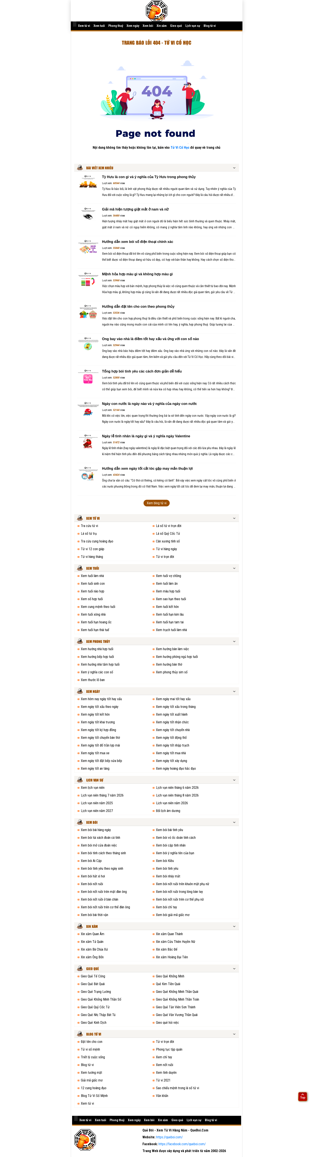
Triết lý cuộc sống (93, 1057)
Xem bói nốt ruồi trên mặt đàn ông (104, 892)
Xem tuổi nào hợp (92, 591)
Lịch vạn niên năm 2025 (97, 803)
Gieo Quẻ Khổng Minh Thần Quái (177, 992)
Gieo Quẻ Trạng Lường (96, 992)
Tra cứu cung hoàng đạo (97, 541)
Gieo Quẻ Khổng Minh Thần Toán (177, 999)
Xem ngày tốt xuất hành (171, 714)
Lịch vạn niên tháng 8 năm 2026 (177, 795)
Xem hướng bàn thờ (169, 664)
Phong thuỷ (115, 25)
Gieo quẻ (176, 25)
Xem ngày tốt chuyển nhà (173, 730)
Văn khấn (162, 1096)
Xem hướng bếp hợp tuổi (97, 657)
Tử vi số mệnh (90, 1049)
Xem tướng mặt (91, 1073)
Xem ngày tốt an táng (95, 768)
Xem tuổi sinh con (93, 584)
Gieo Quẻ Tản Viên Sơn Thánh (175, 1007)
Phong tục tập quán (169, 1049)
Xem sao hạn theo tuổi (171, 599)
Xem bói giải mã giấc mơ (172, 915)
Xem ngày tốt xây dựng (171, 761)
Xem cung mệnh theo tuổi (98, 607)
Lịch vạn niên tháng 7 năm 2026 (102, 795)
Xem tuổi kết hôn (167, 607)
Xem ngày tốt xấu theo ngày (99, 707)
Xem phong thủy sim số (171, 672)
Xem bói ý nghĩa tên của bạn (175, 853)
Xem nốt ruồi (164, 1065)
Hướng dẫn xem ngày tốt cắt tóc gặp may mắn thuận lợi (147, 468)
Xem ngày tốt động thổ (171, 738)
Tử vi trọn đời (165, 557)
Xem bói (148, 25)
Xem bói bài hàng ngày (96, 830)
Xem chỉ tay (164, 1057)
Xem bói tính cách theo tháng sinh (103, 853)
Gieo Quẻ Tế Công (93, 976)
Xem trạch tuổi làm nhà (171, 630)
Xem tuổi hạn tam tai (170, 622)
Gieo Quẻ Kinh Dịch (93, 1023)
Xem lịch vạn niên (92, 788)
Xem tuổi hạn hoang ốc (96, 622)
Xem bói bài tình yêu (169, 830)
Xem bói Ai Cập (91, 861)
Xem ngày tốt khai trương (98, 722)
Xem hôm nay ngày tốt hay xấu (101, 699)
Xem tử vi (84, 25)
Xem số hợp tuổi (92, 599)
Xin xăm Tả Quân (92, 942)
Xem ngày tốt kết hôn (95, 714)
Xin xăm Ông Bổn (92, 957)
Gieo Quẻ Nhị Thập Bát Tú (98, 1015)
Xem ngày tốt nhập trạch (172, 745)
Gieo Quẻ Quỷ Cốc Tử (95, 1007)
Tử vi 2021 (163, 1080)
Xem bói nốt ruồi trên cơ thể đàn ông (105, 907)
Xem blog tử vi (156, 503)
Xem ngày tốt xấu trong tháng (176, 707)
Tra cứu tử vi (89, 526)
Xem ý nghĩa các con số (97, 672)
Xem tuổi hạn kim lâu (170, 614)
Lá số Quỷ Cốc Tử (168, 534)
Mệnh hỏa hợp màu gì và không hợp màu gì (137, 274)
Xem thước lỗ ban (93, 680)
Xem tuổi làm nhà (92, 576)
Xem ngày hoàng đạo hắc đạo (176, 768)
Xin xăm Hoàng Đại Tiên (172, 957)
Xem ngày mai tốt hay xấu (173, 699)
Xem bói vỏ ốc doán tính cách (176, 838)
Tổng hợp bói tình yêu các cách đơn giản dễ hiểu (142, 371)
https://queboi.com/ (169, 1137)
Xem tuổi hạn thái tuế (95, 630)
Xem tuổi (99, 25)
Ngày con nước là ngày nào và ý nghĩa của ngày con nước (149, 404)
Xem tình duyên (166, 1073)
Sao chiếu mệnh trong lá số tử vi (177, 1088)
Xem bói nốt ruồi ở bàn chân (99, 899)
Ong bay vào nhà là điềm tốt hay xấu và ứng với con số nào (150, 339)
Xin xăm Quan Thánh (169, 934)
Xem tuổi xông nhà (93, 614)
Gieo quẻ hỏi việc (167, 1023)
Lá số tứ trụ (89, 534)
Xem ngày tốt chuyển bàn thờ (100, 738)
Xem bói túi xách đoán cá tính (100, 838)
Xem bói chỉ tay (166, 907)
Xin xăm (162, 25)
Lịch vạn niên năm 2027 (97, 811)
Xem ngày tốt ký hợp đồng (98, 730)
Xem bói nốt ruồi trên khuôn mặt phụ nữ (182, 884)
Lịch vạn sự (192, 25)
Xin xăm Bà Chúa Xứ (94, 949)
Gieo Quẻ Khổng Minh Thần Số (101, 999)
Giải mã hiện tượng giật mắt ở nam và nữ (135, 209)
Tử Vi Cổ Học (180, 147)
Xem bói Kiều (165, 861)
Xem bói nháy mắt (168, 876)
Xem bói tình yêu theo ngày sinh (102, 868)
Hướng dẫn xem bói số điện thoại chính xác (137, 242)
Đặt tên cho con (91, 1042)
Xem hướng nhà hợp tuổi (97, 649)
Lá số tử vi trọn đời (168, 526)
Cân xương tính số (168, 541)
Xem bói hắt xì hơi (93, 876)
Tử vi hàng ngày (166, 549)
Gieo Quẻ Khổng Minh (170, 976)
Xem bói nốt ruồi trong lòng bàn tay (179, 892)
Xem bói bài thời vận (94, 915)
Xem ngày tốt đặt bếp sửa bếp (101, 761)
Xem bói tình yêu (167, 868)
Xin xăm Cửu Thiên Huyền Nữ (175, 942)
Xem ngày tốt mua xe (95, 753)
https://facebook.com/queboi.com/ (182, 1144)
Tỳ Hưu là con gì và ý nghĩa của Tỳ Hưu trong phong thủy (149, 177)
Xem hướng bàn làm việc (172, 649)
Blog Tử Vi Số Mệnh (94, 1096)
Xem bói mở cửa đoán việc (99, 845)
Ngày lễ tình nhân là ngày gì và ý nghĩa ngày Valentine (146, 436)
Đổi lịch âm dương (168, 811)
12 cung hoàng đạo (93, 1088)
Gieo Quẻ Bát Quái (93, 984)
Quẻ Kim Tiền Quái (168, 984)
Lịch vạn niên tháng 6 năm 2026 (177, 788)
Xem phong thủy (98, 641)
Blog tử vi (210, 25)
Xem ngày (133, 25)
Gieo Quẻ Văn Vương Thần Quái (177, 1015)
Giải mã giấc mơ (92, 1080)
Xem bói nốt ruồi (92, 884)
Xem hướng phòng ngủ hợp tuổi (177, 657)
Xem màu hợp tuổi (168, 591)
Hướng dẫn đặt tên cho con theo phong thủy (138, 306)
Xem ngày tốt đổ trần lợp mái (100, 745)
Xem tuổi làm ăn (167, 584)
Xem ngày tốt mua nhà (171, 753)
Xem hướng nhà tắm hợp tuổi (100, 664)
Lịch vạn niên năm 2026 (172, 803)
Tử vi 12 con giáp (92, 549)
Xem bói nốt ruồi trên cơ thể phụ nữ (180, 899)
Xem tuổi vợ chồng (168, 576)
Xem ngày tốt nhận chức (172, 722)
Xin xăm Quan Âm (92, 934)
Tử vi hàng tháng (92, 557)
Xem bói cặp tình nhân (171, 845)
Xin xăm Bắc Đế (166, 949)
